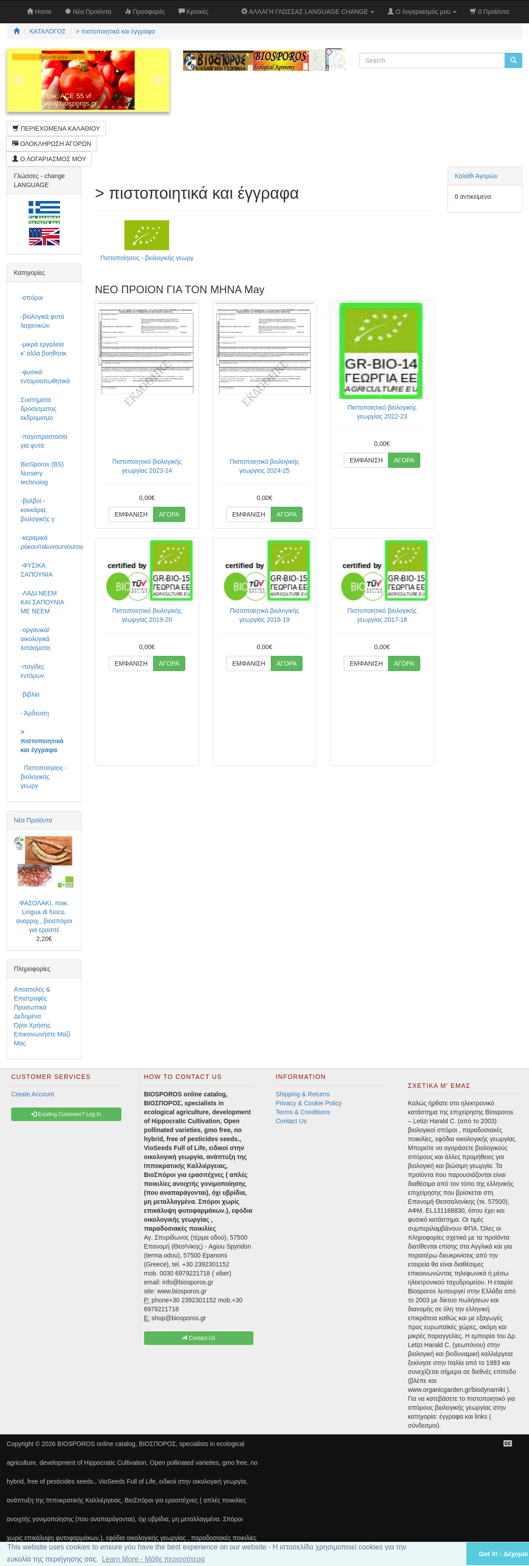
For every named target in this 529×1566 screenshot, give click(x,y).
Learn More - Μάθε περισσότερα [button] (153, 1559)
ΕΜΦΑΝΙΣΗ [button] (131, 514)
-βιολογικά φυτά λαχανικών (42, 321)
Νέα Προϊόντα (33, 820)
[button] (448, 1554)
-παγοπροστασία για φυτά (44, 441)
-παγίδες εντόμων (32, 671)
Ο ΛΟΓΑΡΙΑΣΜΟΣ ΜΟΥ (49, 159)
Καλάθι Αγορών (476, 176)
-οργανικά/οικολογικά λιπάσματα (35, 638)
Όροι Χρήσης (32, 1025)
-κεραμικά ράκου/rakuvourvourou (47, 542)
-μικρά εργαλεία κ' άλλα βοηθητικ (43, 349)
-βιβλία (30, 694)
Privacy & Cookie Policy (309, 1103)
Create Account (32, 1094)
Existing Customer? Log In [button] (66, 1114)
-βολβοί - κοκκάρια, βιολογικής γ (38, 509)
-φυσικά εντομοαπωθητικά (45, 376)
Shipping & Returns (303, 1094)
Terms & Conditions (303, 1112)
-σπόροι (32, 297)
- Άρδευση (35, 713)
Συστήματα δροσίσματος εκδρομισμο (38, 408)
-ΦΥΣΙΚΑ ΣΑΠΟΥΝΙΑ (36, 570)
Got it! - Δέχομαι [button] (503, 1553)
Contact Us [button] (198, 1338)
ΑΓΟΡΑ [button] (169, 514)
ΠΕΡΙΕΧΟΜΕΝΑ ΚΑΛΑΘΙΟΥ (56, 128)
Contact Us (291, 1121)
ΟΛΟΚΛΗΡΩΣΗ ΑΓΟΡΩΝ (51, 143)
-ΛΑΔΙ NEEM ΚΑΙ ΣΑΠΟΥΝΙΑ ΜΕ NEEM (42, 602)
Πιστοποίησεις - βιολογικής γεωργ (146, 257)
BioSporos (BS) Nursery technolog (42, 473)
